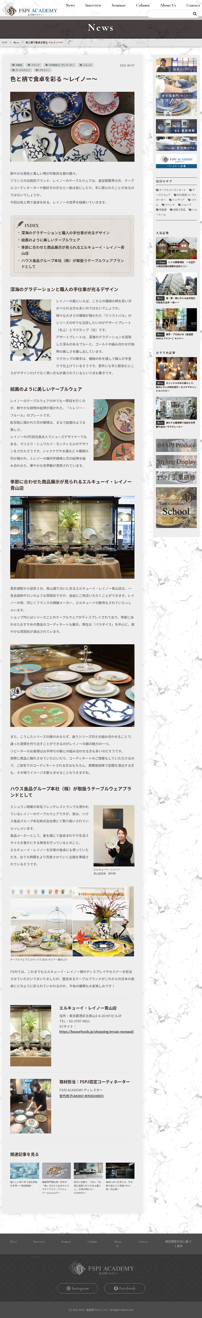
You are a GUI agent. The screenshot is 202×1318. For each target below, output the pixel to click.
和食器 (163, 209)
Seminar (119, 5)
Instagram (80, 1288)
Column (143, 5)
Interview (93, 5)
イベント (170, 204)
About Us (168, 5)
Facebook (127, 1288)
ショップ (87, 64)
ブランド (35, 64)
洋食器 (19, 64)
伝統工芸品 (179, 209)
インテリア (178, 199)
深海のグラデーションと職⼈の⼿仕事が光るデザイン (65, 232)
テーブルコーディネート (172, 190)
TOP (4, 42)
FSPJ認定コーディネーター (61, 64)
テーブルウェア (23, 70)
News (70, 5)
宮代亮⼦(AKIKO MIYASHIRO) (81, 1095)
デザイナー (44, 70)
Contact (193, 5)
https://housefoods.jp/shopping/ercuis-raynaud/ (96, 1031)
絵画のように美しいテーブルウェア (50, 239)
